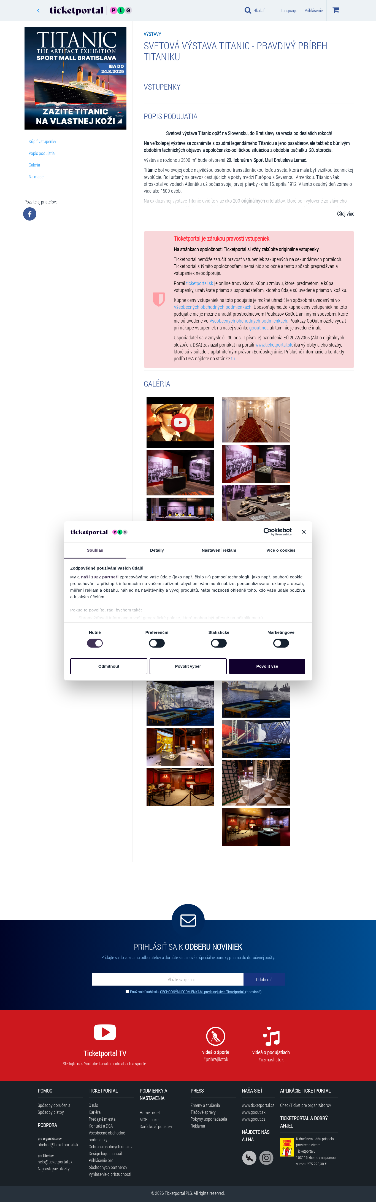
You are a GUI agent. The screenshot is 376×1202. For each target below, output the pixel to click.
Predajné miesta (102, 1119)
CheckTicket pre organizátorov (305, 1105)
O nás (93, 1105)
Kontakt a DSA (101, 1126)
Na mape (36, 176)
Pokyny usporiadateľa (209, 1119)
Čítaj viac (345, 214)
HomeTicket (150, 1112)
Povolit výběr (188, 666)
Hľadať (255, 10)
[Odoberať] (264, 979)
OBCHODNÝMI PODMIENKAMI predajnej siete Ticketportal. (202, 991)
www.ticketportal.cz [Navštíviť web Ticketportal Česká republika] (258, 1105)
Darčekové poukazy (156, 1126)
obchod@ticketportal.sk (58, 1144)
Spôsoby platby (51, 1112)
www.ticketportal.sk (273, 345)
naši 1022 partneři (100, 577)
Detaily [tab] (157, 550)
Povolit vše (267, 666)
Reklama (198, 1126)
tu (233, 358)
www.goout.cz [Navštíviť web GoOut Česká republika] (253, 1119)
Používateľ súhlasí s (195, 991)
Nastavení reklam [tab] (219, 550)
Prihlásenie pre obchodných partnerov (108, 1163)
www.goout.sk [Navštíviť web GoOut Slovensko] (254, 1112)
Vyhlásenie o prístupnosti (110, 1174)
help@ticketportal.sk (55, 1162)
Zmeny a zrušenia (205, 1105)
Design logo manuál (105, 1153)
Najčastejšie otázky (54, 1168)
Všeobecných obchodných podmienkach (212, 307)
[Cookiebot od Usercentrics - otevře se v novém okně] (268, 532)
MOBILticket (150, 1119)
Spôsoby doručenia (54, 1105)
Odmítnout (108, 666)
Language (289, 10)
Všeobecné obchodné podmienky (107, 1136)
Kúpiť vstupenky (42, 141)
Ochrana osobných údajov (110, 1146)
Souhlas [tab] (95, 550)
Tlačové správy (203, 1112)
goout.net (258, 327)
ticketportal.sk (199, 283)
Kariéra (95, 1112)
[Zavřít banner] (304, 532)
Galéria (34, 165)
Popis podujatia (42, 153)
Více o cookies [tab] (281, 550)
